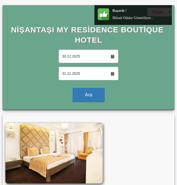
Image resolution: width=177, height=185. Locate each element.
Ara (88, 94)
